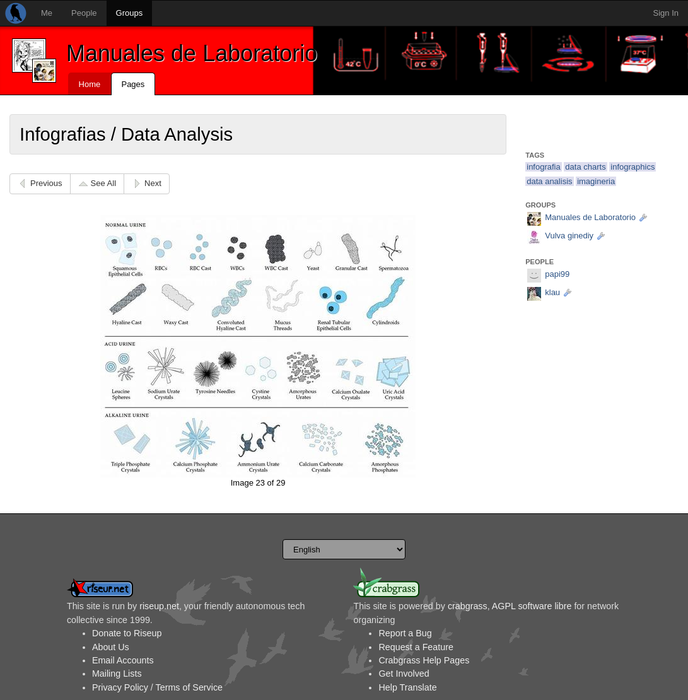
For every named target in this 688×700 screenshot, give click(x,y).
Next (152, 183)
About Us (110, 647)
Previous (46, 183)
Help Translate (407, 687)
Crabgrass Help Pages (423, 660)
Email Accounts (123, 660)
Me (46, 13)
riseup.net (159, 606)
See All (103, 183)
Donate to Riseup (126, 633)
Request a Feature (415, 647)
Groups (129, 13)
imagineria (596, 181)
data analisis (549, 181)
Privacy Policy (120, 687)
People (83, 13)
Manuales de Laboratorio (191, 53)
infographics (632, 167)
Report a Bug (404, 633)
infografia (543, 167)
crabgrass (467, 606)
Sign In (666, 13)
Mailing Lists (117, 673)
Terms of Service (189, 687)
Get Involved (403, 673)
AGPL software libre (532, 606)
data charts (585, 167)
